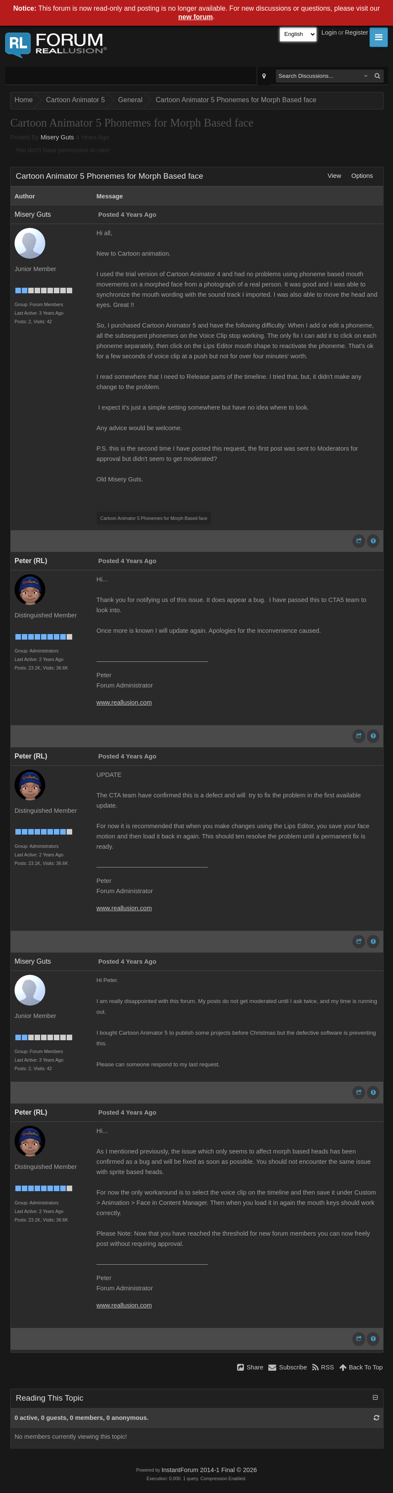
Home (24, 99)
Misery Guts (57, 137)
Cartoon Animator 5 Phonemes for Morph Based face (235, 99)
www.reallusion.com (124, 702)
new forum (195, 17)
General (130, 99)
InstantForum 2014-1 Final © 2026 (209, 1469)
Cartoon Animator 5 (75, 99)
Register (356, 32)
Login (329, 32)
